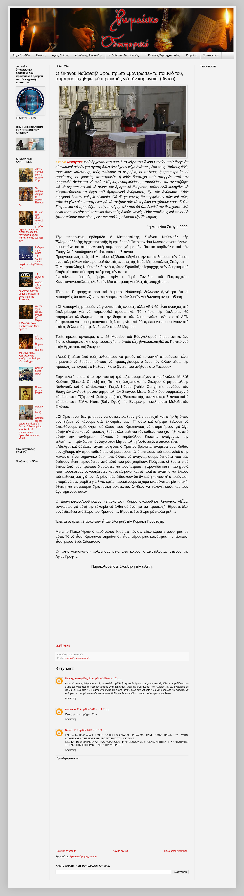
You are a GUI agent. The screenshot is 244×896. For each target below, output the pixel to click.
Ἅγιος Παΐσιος (60, 55)
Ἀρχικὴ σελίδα (21, 55)
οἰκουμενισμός (83, 658)
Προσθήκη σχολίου (67, 758)
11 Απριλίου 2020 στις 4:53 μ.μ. (105, 678)
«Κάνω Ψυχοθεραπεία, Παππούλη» (39, 175)
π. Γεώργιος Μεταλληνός (123, 55)
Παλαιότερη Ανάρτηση (175, 851)
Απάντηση (70, 698)
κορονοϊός (70, 658)
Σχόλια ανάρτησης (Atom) (83, 856)
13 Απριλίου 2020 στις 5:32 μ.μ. (90, 730)
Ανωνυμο (70, 709)
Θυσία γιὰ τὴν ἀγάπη (38, 390)
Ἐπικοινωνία (211, 55)
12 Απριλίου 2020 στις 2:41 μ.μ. (93, 709)
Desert (68, 730)
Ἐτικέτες (41, 55)
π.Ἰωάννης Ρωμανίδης (88, 55)
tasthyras (74, 162)
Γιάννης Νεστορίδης (76, 678)
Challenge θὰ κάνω (39, 371)
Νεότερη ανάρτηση (66, 851)
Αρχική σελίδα (120, 851)
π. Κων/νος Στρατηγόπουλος (162, 55)
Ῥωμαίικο (191, 55)
